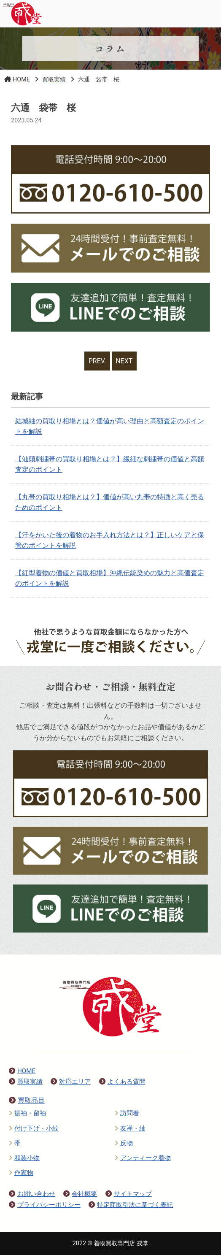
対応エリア (71, 1081)
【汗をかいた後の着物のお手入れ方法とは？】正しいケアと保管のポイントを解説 (109, 540)
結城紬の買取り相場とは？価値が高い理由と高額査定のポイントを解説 (109, 426)
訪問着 (127, 1113)
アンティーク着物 (143, 1158)
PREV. (97, 361)
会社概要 (80, 1194)
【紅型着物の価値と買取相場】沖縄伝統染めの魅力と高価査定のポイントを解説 (109, 578)
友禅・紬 (130, 1128)
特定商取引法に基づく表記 (131, 1205)
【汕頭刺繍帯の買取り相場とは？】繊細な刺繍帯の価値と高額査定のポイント (109, 464)
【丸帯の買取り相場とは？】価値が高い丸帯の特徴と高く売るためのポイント (109, 502)
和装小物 (24, 1158)
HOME (22, 1071)
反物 (124, 1143)
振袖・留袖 (27, 1113)
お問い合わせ (32, 1194)
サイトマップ (128, 1194)
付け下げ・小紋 (34, 1128)
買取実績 (26, 1081)
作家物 (21, 1173)
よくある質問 (122, 1081)
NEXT (124, 361)
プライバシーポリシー (45, 1205)
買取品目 (27, 1100)
